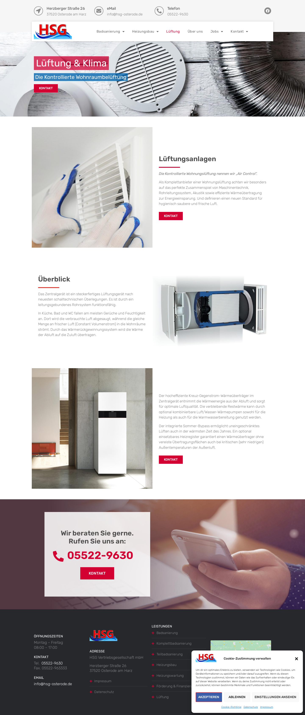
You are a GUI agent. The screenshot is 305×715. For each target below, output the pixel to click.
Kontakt (239, 31)
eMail (111, 8)
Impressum (266, 706)
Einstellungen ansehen (275, 697)
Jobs (217, 31)
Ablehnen (237, 697)
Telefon (173, 8)
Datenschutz (251, 706)
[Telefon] (159, 10)
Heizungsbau (145, 31)
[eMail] (98, 10)
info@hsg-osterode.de (53, 684)
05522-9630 (52, 663)
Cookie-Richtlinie (231, 706)
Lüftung (173, 31)
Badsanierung (111, 31)
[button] (296, 659)
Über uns (195, 31)
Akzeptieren (208, 697)
